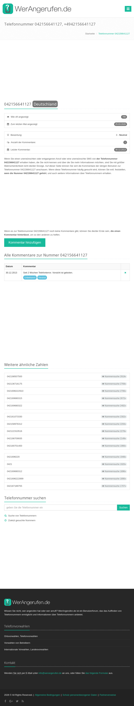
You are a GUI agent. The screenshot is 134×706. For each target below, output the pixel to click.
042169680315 (67, 398)
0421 (67, 464)
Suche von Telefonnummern (22, 515)
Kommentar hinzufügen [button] (25, 242)
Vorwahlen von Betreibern (17, 643)
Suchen (123, 507)
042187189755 (67, 486)
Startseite (90, 33)
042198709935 (67, 438)
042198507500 (67, 376)
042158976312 (67, 424)
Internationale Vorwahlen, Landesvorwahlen (26, 649)
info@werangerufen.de (50, 673)
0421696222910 (67, 391)
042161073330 (67, 416)
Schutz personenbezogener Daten (80, 695)
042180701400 (67, 446)
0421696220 (67, 457)
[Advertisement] (67, 71)
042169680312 (67, 471)
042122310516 (67, 431)
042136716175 (67, 384)
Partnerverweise (107, 695)
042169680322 (67, 405)
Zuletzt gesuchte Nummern (21, 520)
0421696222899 (67, 478)
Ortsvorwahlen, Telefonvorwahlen (21, 636)
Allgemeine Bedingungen (47, 695)
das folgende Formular (96, 673)
